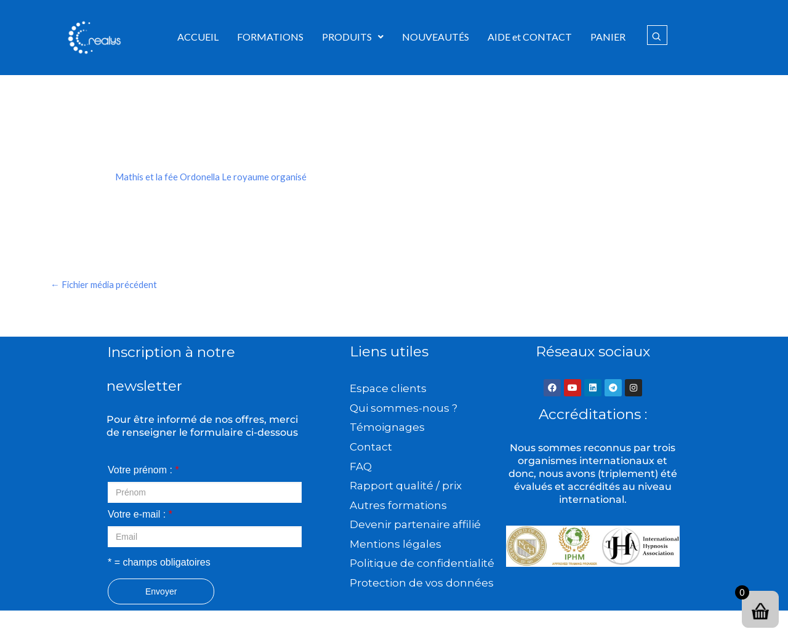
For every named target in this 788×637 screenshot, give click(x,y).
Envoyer (161, 593)
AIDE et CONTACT (530, 36)
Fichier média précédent (107, 285)
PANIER (607, 36)
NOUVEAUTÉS (435, 36)
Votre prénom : (143, 472)
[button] (353, 37)
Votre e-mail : (140, 516)
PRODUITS (353, 36)
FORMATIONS (270, 36)
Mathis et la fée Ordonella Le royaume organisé (214, 176)
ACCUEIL (198, 36)
